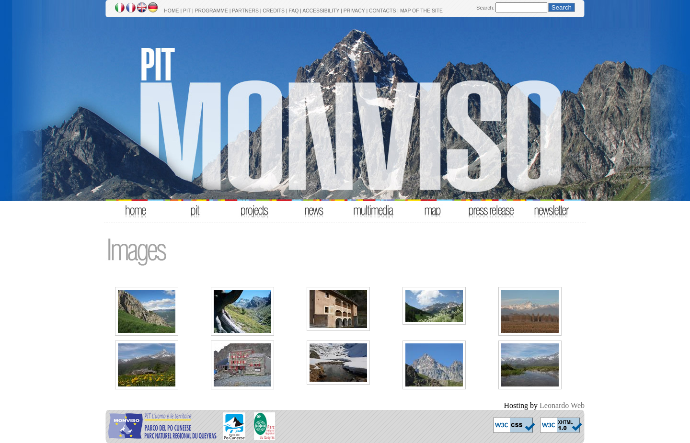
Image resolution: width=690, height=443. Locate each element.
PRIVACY (354, 10)
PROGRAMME (211, 10)
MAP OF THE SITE (421, 10)
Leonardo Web (562, 405)
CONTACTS (382, 10)
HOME (171, 10)
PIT (187, 10)
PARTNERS (245, 10)
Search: (485, 8)
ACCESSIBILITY (320, 10)
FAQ (293, 10)
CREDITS (274, 10)
